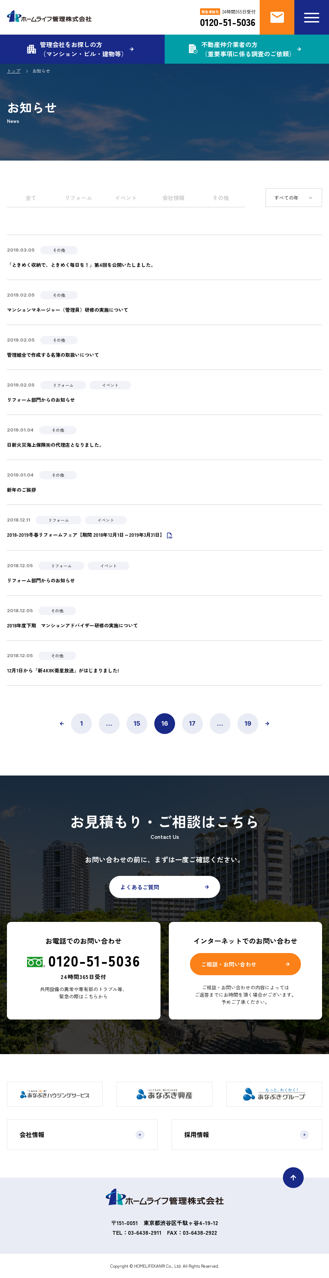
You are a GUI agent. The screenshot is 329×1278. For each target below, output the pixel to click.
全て (30, 197)
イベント (126, 197)
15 (136, 723)
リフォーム (78, 197)
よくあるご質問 (139, 887)
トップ (13, 70)
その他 (221, 197)
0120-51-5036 (228, 22)
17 (192, 723)
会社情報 (173, 197)
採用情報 (246, 1134)
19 (247, 723)
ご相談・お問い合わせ (229, 964)
